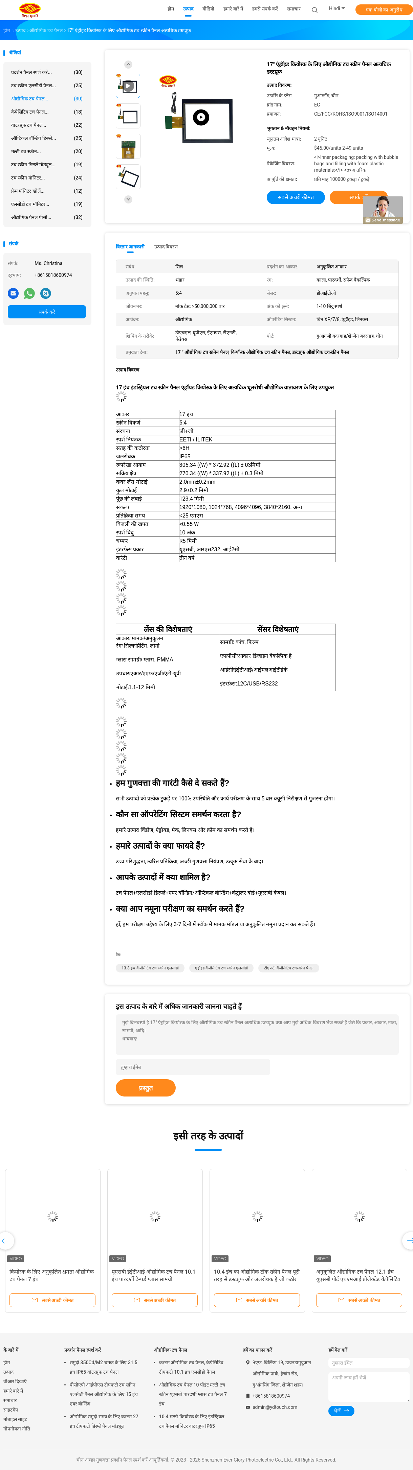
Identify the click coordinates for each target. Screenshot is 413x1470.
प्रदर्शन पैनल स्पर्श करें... (47, 72)
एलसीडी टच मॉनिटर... (47, 204)
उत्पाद (8, 1372)
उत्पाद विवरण (166, 246)
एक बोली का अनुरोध (384, 10)
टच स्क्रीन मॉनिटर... (47, 177)
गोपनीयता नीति (16, 1428)
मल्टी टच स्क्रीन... (47, 151)
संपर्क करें (47, 312)
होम (6, 1362)
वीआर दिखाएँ (15, 1381)
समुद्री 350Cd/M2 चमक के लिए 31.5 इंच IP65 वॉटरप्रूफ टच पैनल (103, 1367)
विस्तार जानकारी (130, 246)
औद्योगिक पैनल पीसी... (47, 217)
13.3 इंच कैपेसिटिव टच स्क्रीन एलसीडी (150, 968)
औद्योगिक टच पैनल (170, 1350)
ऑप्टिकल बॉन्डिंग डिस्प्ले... (47, 138)
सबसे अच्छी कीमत (296, 197)
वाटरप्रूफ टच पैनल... (47, 125)
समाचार (10, 1400)
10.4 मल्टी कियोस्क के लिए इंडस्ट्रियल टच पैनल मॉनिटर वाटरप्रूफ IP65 (191, 1421)
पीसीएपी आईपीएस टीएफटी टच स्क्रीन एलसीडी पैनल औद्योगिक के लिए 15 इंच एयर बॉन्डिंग (104, 1394)
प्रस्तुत (146, 1088)
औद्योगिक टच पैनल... (47, 98)
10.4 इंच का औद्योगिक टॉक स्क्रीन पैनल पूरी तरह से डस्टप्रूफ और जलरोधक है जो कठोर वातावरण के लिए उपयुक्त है (257, 1279)
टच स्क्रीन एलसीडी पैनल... (47, 85)
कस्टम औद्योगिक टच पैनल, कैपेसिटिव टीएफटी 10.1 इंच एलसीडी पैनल (191, 1367)
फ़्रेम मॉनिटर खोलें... (47, 191)
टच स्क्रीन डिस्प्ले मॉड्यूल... (47, 164)
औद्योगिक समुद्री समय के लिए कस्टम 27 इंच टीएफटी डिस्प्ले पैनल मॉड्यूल (104, 1421)
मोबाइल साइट (15, 1419)
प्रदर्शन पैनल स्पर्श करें (82, 1350)
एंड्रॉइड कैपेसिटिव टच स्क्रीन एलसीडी (221, 968)
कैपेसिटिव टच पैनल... (47, 112)
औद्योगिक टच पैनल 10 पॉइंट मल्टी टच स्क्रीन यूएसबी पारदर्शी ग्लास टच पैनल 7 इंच (193, 1394)
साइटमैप (10, 1410)
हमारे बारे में (13, 1391)
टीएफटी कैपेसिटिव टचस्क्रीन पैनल (288, 968)
